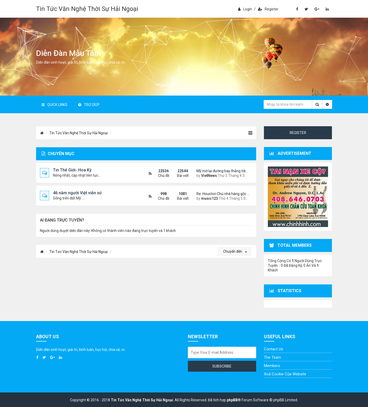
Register (268, 9)
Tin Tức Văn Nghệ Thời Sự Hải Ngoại (87, 8)
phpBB (232, 400)
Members (272, 365)
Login (245, 9)
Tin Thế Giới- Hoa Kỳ (72, 170)
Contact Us (273, 349)
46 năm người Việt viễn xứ (77, 192)
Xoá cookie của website (285, 374)
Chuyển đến (235, 251)
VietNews (209, 176)
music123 (209, 198)
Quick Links (54, 105)
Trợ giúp (89, 105)
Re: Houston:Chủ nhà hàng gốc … (222, 194)
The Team (272, 357)
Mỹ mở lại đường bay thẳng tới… (222, 171)
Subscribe (221, 366)
